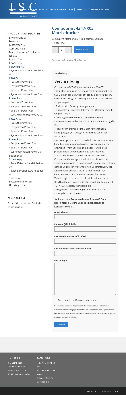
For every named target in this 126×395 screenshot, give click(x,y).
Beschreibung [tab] (61, 73)
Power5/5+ (15, 66)
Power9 (13, 139)
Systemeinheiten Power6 (25, 94)
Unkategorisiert (18, 185)
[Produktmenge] (61, 49)
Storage (14, 159)
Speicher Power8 (20, 131)
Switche (13, 178)
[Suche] (43, 28)
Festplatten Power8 (22, 127)
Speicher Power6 (20, 90)
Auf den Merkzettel (83, 50)
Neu (11, 55)
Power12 (14, 63)
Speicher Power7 (20, 110)
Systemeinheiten (18, 181)
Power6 (13, 78)
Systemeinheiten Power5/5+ (27, 70)
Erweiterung (16, 37)
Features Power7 (20, 102)
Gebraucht (15, 48)
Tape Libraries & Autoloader (27, 170)
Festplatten (15, 45)
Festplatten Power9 (22, 143)
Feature (13, 41)
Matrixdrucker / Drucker (23, 52)
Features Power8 (20, 122)
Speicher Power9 (20, 147)
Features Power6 (20, 81)
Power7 (13, 98)
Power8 (13, 119)
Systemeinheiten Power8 (25, 135)
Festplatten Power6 (22, 86)
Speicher (14, 155)
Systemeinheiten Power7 (25, 115)
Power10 (14, 59)
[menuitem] (12, 9)
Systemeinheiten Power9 (25, 151)
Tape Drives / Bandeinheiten (27, 163)
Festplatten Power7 (22, 106)
